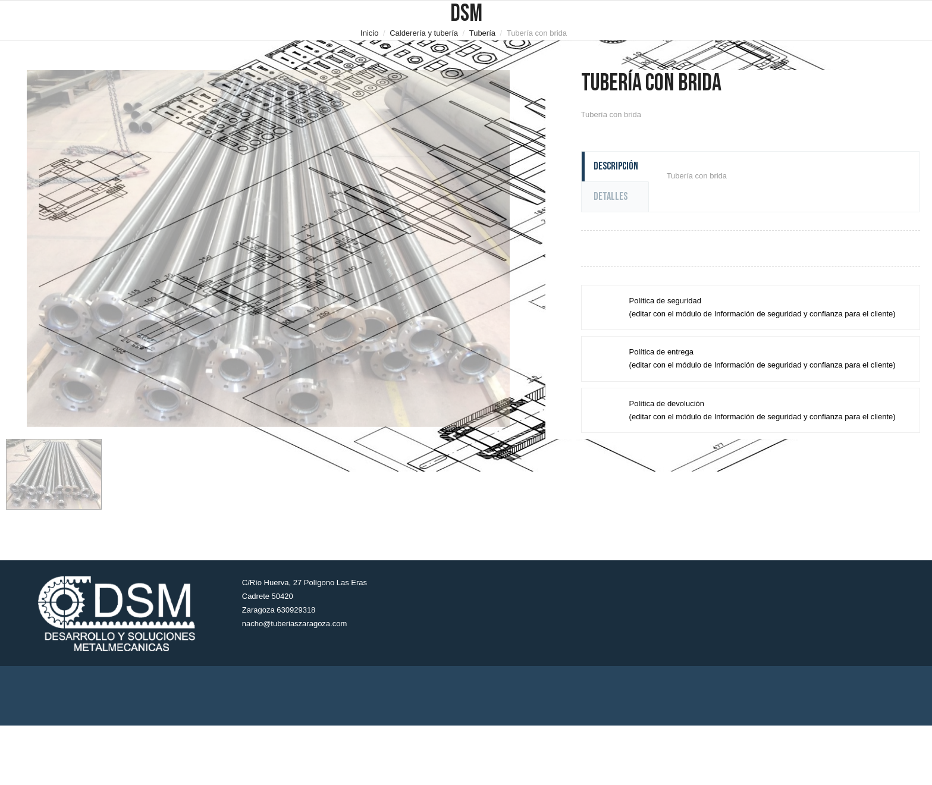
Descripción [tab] (616, 166)
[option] (268, 248)
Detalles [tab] (610, 196)
